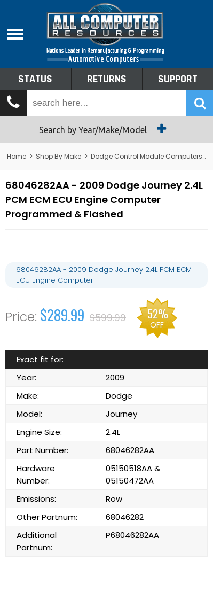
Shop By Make (58, 156)
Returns (107, 79)
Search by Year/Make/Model (106, 129)
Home (16, 156)
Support (178, 79)
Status (35, 79)
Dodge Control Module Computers (146, 156)
